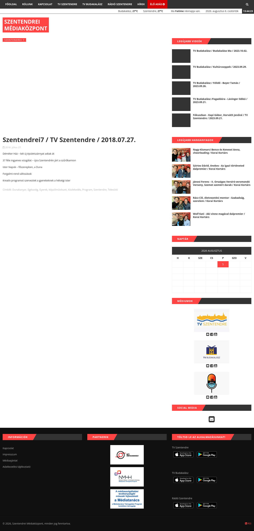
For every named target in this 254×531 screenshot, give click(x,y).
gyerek (43, 189)
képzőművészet (58, 189)
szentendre (100, 189)
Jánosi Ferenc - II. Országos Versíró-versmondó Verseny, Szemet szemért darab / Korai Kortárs (221, 183)
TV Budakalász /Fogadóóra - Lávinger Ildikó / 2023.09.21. (220, 100)
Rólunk (27, 4)
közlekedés (74, 189)
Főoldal (11, 4)
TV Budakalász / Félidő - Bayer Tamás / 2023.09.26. (216, 84)
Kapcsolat (45, 4)
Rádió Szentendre (120, 4)
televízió (113, 189)
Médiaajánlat (10, 460)
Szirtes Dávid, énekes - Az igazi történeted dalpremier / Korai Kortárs (218, 167)
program (87, 189)
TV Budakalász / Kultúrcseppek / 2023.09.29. (220, 66)
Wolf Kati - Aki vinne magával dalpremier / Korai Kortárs (219, 215)
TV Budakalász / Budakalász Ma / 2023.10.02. (220, 50)
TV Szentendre (67, 4)
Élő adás (157, 4)
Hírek (141, 4)
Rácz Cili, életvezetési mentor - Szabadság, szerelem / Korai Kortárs (219, 199)
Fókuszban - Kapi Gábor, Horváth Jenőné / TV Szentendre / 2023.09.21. (220, 116)
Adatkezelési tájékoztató (17, 466)
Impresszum (10, 454)
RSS (248, 523)
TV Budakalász (92, 4)
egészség (33, 189)
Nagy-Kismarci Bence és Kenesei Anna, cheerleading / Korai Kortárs (216, 151)
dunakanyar (19, 189)
